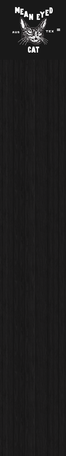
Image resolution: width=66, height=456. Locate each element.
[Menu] (58, 30)
